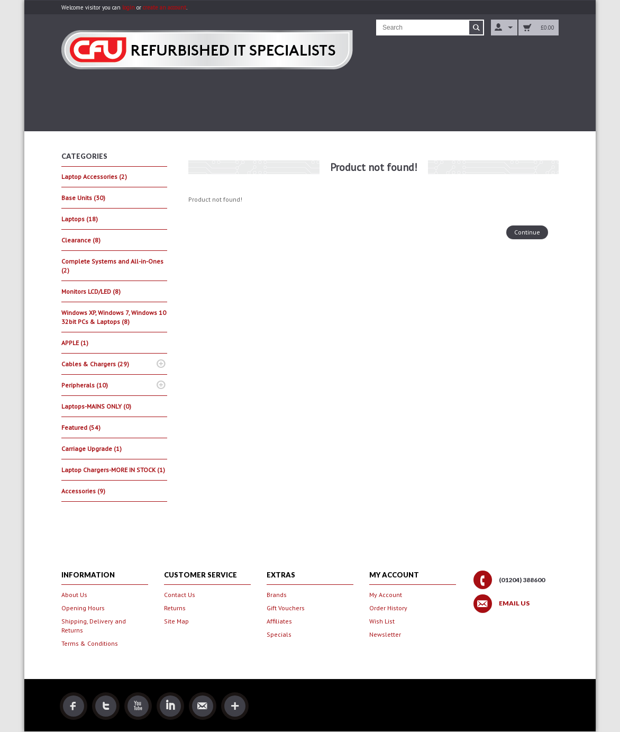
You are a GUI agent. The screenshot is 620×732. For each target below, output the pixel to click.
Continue (527, 232)
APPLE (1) (74, 343)
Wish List (382, 621)
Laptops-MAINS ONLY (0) (96, 406)
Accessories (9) (83, 491)
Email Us (514, 603)
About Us (74, 595)
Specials (279, 634)
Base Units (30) (83, 198)
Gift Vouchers (286, 608)
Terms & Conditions (89, 643)
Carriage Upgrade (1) (91, 449)
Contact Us (179, 595)
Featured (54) (81, 427)
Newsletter (385, 634)
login (128, 7)
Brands (277, 595)
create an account (164, 7)
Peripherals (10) (84, 385)
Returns (175, 608)
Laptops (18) (79, 219)
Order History (388, 608)
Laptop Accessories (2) (94, 176)
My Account (385, 595)
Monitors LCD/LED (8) (91, 291)
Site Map (176, 621)
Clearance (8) (81, 240)
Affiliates (279, 621)
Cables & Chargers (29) (95, 364)
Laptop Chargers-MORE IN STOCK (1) (113, 470)
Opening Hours (83, 608)
